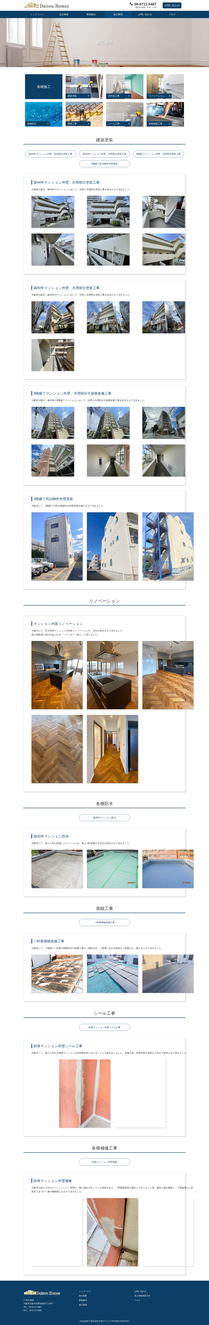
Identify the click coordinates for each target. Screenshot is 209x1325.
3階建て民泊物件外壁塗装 (104, 164)
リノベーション (157, 96)
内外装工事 (114, 96)
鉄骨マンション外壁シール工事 (104, 1027)
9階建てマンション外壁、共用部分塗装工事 (158, 154)
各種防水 (31, 123)
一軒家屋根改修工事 (104, 922)
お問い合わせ (145, 14)
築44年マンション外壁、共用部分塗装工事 (50, 154)
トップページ (37, 14)
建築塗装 (72, 96)
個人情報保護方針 (142, 1296)
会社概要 (64, 14)
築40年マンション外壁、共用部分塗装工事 (104, 154)
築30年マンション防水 (104, 817)
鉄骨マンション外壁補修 (104, 1162)
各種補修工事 (155, 123)
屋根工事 (72, 123)
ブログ (172, 14)
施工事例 (118, 14)
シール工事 (114, 123)
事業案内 (91, 14)
